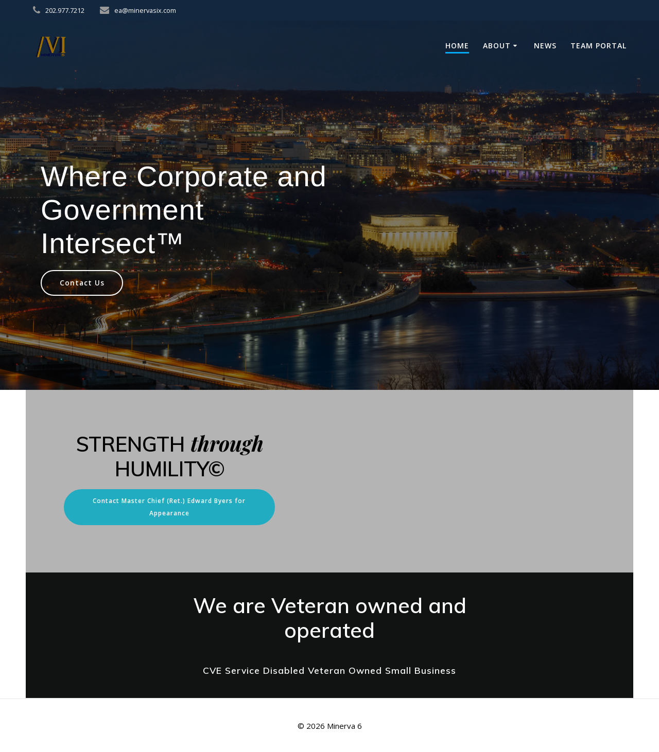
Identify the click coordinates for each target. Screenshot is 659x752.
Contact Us (82, 283)
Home (457, 45)
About (497, 45)
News (545, 45)
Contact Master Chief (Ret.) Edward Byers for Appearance (169, 506)
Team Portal (598, 45)
